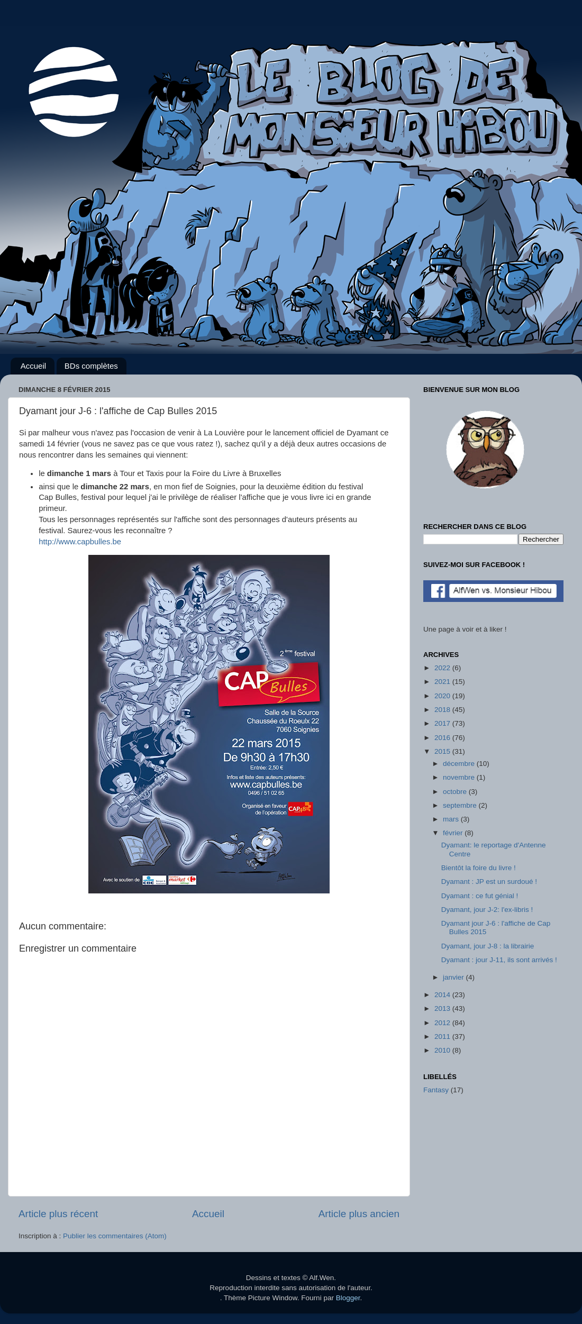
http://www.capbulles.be (80, 541)
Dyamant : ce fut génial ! (480, 896)
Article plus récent (58, 1213)
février (454, 833)
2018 (443, 710)
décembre (460, 764)
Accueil (33, 365)
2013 (443, 1008)
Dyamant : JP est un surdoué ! (489, 881)
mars (452, 819)
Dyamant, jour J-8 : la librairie (487, 946)
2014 (443, 995)
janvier (454, 977)
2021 (443, 682)
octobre (456, 792)
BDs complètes (91, 365)
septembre (461, 805)
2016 (443, 738)
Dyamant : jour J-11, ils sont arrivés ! (499, 960)
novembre (460, 777)
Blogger (348, 1298)
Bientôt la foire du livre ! (478, 868)
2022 (443, 668)
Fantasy (436, 1090)
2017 (443, 723)
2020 (443, 696)
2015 (443, 751)
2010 (443, 1050)
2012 (443, 1023)
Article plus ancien (359, 1213)
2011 (443, 1036)
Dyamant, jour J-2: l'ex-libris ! (487, 910)
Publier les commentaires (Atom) (115, 1236)
